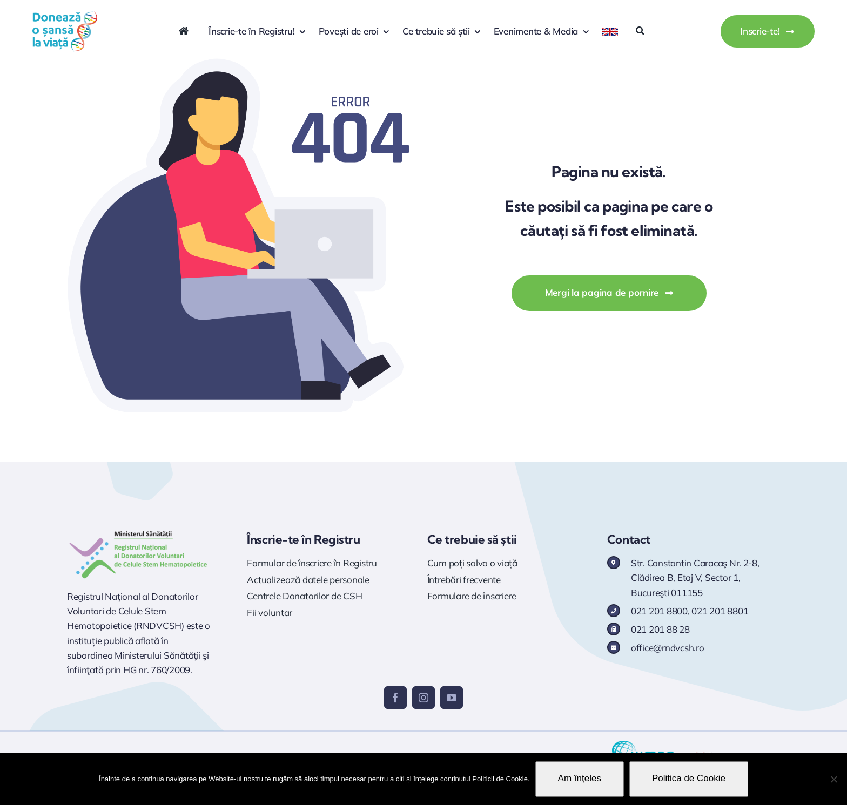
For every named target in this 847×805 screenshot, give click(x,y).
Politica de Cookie (688, 778)
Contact (628, 539)
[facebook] (395, 697)
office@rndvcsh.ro (667, 647)
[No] (833, 779)
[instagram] (423, 697)
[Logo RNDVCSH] (138, 531)
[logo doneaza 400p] (64, 15)
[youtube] (451, 697)
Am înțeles (579, 778)
